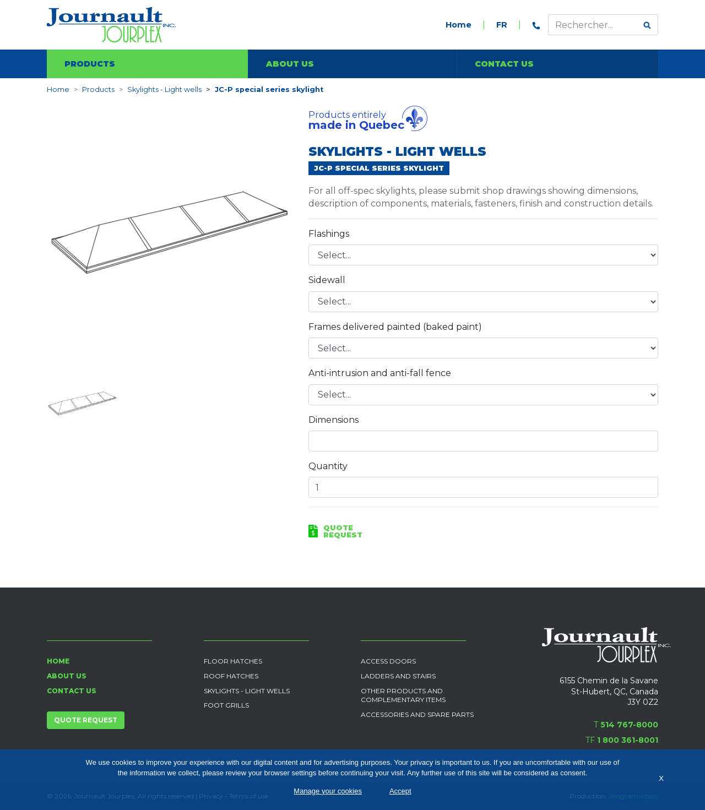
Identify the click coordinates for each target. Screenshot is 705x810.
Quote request (85, 720)
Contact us (504, 64)
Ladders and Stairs (398, 676)
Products (89, 64)
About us (290, 64)
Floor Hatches (233, 661)
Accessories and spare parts (417, 714)
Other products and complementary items (403, 695)
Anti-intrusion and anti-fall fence (379, 373)
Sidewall (326, 280)
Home (458, 25)
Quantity (328, 466)
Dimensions (333, 420)
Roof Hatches (231, 676)
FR (501, 25)
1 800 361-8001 (627, 740)
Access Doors (388, 661)
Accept (400, 791)
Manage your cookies (328, 791)
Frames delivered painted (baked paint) (395, 327)
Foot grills (226, 705)
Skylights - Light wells (164, 89)
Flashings (328, 234)
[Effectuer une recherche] (592, 24)
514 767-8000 (629, 725)
